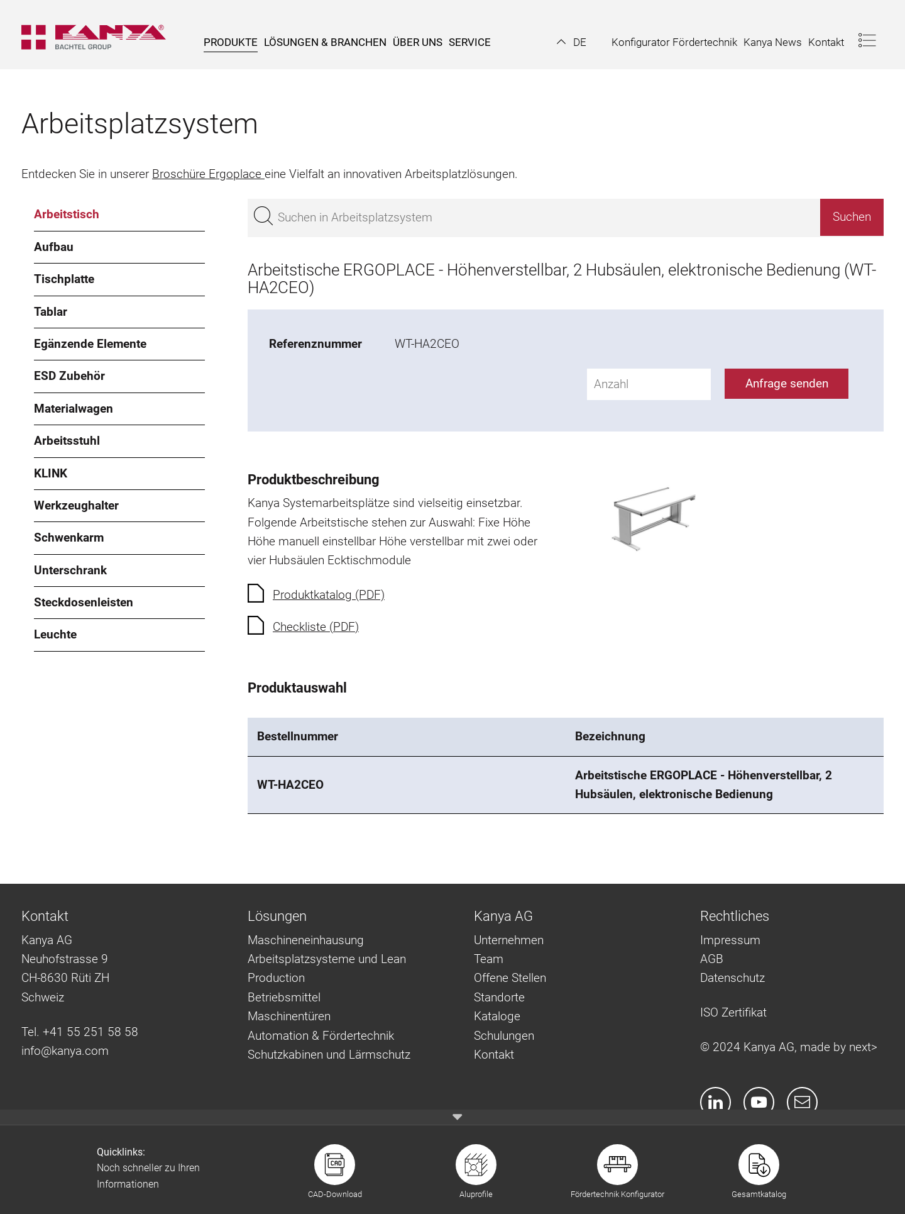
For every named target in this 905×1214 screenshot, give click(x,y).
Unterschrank (70, 570)
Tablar (50, 311)
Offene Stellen (510, 978)
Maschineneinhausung (306, 940)
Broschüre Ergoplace (208, 174)
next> (863, 1047)
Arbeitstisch (66, 214)
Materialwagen (73, 408)
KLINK (50, 473)
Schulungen (504, 1035)
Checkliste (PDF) (316, 627)
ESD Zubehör (69, 376)
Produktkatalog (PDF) (329, 595)
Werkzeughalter (76, 505)
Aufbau (54, 247)
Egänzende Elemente (90, 344)
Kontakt (494, 1054)
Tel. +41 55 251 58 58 (79, 1032)
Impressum (730, 940)
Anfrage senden (786, 383)
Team (488, 959)
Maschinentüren (289, 1016)
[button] (571, 42)
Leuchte (55, 634)
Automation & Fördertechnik (321, 1035)
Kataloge (497, 1016)
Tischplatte (64, 279)
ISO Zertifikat (733, 1012)
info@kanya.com (65, 1051)
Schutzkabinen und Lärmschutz (329, 1054)
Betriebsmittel (284, 997)
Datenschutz (732, 978)
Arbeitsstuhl (67, 440)
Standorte (499, 997)
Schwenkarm (69, 537)
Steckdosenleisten (83, 602)
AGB (711, 959)
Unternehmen (509, 940)
